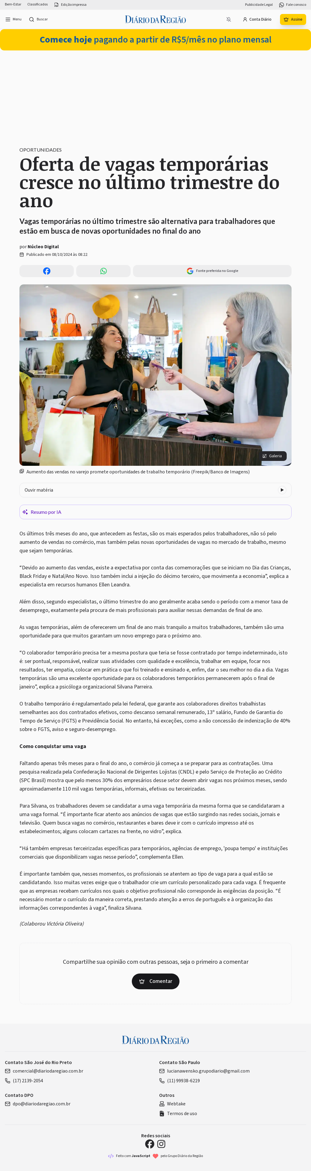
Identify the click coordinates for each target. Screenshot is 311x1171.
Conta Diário (257, 19)
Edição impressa (70, 5)
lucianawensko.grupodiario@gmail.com (204, 1071)
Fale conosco (292, 5)
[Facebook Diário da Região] (149, 1144)
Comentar (155, 981)
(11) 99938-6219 (179, 1080)
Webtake (172, 1104)
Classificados (37, 4)
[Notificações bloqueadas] (228, 19)
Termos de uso (178, 1113)
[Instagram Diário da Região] (161, 1144)
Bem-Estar (13, 4)
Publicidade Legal (259, 4)
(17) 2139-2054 (24, 1080)
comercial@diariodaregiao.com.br (44, 1071)
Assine (293, 19)
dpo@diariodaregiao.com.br (37, 1104)
